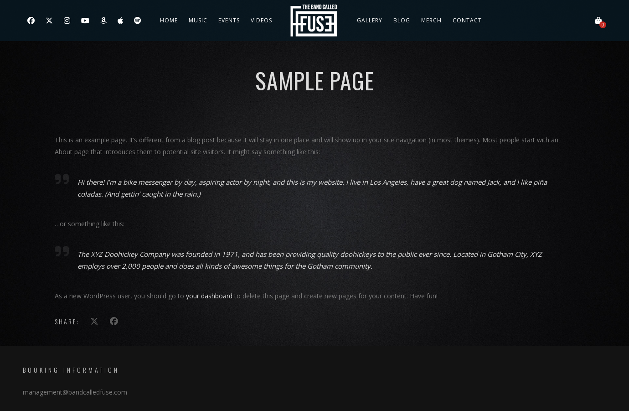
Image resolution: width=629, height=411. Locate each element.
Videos (261, 20)
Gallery (369, 20)
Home (169, 20)
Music (198, 20)
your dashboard (209, 295)
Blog (401, 20)
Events (229, 20)
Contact (467, 20)
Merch (431, 20)
